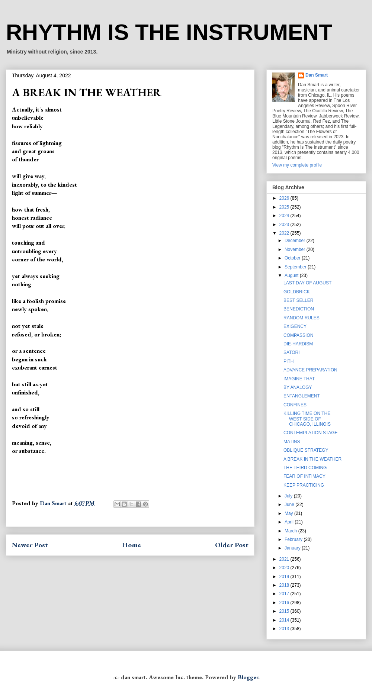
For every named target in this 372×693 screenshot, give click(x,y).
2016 (285, 602)
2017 (285, 593)
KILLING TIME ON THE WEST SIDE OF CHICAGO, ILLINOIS (307, 419)
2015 (285, 611)
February (294, 539)
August (292, 275)
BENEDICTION (298, 309)
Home (131, 544)
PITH (288, 361)
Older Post (231, 544)
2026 (285, 198)
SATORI (291, 352)
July (289, 496)
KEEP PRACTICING (303, 485)
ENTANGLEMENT (301, 396)
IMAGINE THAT (299, 378)
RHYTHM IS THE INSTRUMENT (169, 32)
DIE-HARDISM (298, 343)
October (293, 258)
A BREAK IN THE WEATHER (312, 459)
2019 (285, 576)
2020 (285, 567)
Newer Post (30, 544)
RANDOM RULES (301, 317)
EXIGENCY (295, 326)
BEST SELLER (298, 300)
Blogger (248, 677)
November (296, 249)
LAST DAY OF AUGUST (307, 283)
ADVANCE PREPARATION (310, 370)
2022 (285, 233)
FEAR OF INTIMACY (304, 476)
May (289, 513)
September (296, 267)
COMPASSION (298, 335)
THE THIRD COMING (305, 467)
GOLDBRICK (296, 291)
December (296, 240)
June (290, 504)
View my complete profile (297, 165)
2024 (285, 215)
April (290, 522)
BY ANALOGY (297, 387)
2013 (285, 628)
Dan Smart (316, 75)
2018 (285, 585)
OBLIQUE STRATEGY (305, 450)
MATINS (291, 441)
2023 (285, 224)
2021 (285, 559)
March (291, 531)
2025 (285, 207)
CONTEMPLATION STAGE (310, 432)
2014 (285, 620)
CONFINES (295, 404)
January (293, 548)
